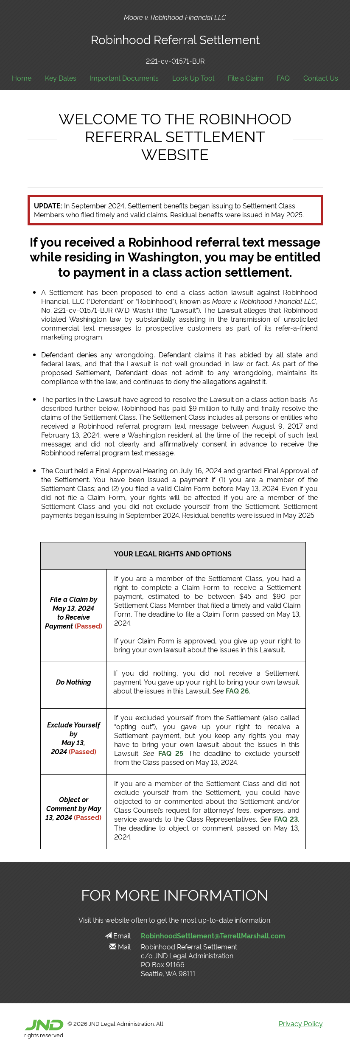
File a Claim (245, 77)
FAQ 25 (170, 753)
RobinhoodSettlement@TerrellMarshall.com (213, 935)
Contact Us (320, 77)
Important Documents (124, 77)
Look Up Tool (193, 77)
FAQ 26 (237, 690)
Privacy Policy (301, 1023)
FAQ (283, 77)
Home (21, 77)
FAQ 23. (287, 818)
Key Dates (60, 77)
